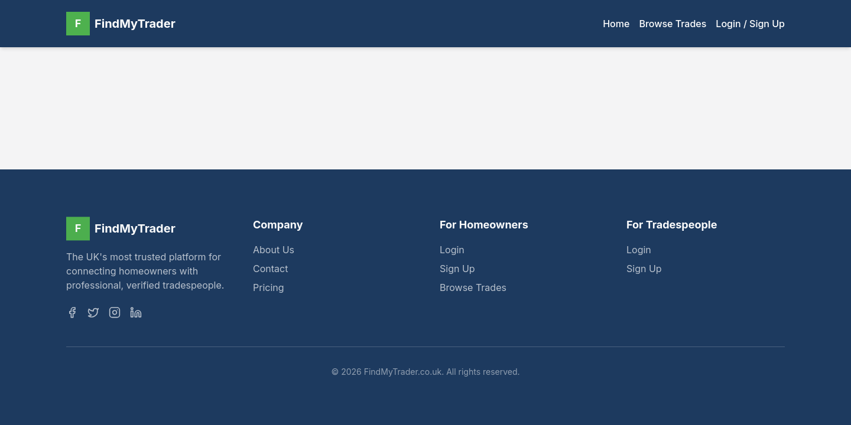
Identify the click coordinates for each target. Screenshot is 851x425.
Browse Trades (672, 24)
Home (616, 24)
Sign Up (457, 270)
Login (452, 251)
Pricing (268, 289)
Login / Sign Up (750, 24)
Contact (270, 270)
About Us (273, 251)
